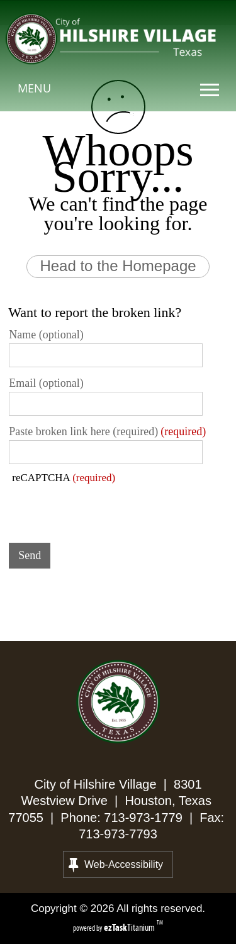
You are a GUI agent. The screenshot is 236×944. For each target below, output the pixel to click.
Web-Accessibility (116, 864)
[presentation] (104, 508)
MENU (34, 88)
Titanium (130, 927)
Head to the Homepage (118, 265)
